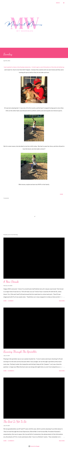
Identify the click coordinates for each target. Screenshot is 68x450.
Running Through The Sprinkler (20, 351)
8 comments (11, 370)
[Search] (58, 3)
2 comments (11, 440)
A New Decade (11, 281)
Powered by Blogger (34, 446)
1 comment (11, 300)
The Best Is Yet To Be (14, 421)
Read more (62, 300)
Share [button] (61, 194)
